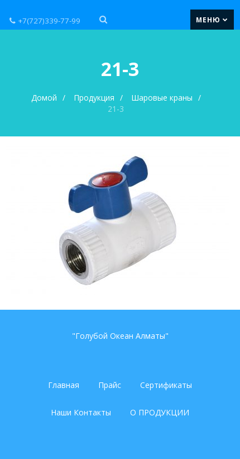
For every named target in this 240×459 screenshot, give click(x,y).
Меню (212, 19)
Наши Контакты (81, 412)
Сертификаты (166, 385)
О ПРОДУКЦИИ (159, 412)
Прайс (109, 385)
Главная (63, 385)
